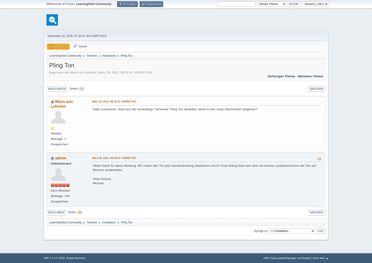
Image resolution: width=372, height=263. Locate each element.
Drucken (316, 89)
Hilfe (266, 258)
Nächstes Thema (310, 76)
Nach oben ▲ (320, 258)
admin (60, 158)
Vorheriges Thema (281, 76)
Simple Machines (75, 258)
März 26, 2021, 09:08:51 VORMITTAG (114, 158)
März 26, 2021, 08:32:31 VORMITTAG (114, 101)
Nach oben (56, 212)
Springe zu (260, 231)
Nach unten (56, 89)
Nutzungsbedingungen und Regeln (290, 258)
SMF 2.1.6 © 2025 (54, 258)
